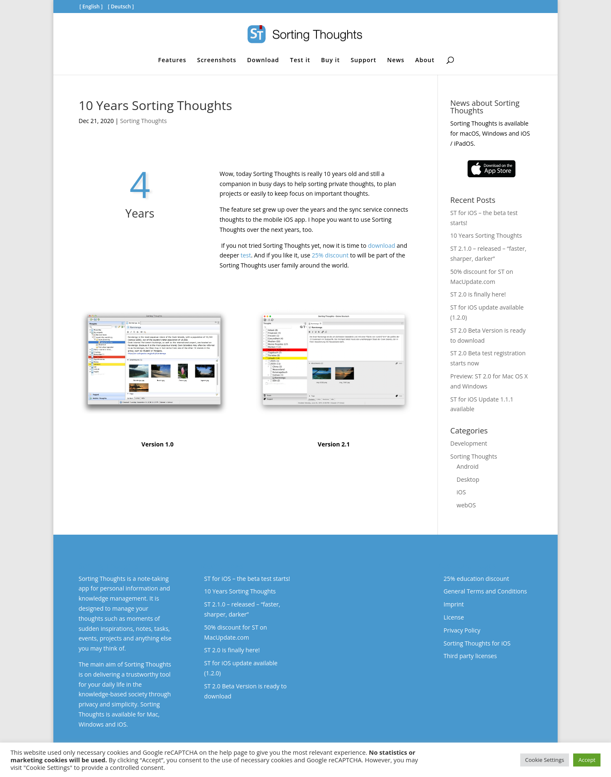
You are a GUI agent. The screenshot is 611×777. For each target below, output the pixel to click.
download (381, 245)
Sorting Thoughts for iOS (477, 643)
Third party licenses (470, 656)
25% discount (330, 255)
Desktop (468, 479)
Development (468, 443)
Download (263, 60)
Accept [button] (586, 760)
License (453, 617)
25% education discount (476, 579)
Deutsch (121, 6)
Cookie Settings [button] (544, 760)
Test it (300, 60)
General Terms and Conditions (485, 591)
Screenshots (216, 60)
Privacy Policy (461, 630)
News (395, 60)
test (246, 255)
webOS (466, 505)
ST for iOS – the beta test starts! (247, 579)
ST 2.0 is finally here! (478, 294)
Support (363, 60)
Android (468, 466)
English (91, 6)
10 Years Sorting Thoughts (486, 235)
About (425, 60)
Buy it (330, 60)
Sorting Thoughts (143, 121)
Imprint (453, 604)
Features (172, 60)
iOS (461, 492)
